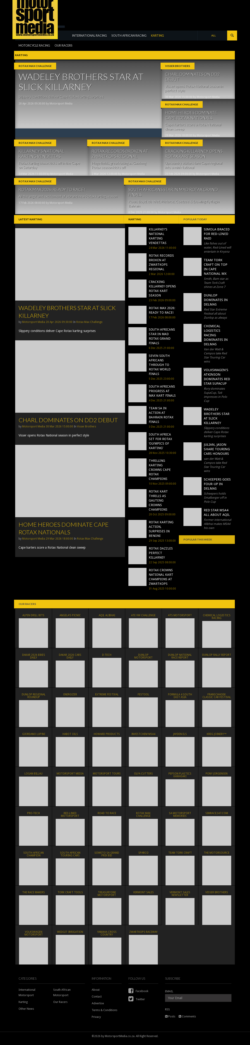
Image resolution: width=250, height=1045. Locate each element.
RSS (167, 1014)
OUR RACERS (63, 55)
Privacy (96, 1021)
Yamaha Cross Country (107, 937)
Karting (23, 1006)
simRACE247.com (216, 816)
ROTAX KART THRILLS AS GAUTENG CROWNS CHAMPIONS (158, 505)
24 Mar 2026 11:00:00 (32, 176)
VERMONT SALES (143, 896)
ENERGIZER (70, 698)
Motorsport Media (61, 103)
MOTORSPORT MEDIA (70, 777)
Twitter (136, 1003)
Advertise (98, 1007)
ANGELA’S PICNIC (70, 619)
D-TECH (106, 658)
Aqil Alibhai (107, 619)
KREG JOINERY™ (217, 737)
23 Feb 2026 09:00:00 (178, 176)
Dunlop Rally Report (216, 658)
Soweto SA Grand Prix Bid (106, 857)
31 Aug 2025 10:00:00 (162, 593)
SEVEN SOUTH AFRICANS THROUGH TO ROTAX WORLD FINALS (160, 369)
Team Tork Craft (180, 856)
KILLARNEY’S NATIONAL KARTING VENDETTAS (41, 156)
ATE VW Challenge (143, 619)
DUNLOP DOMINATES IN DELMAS (216, 304)
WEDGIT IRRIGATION (70, 935)
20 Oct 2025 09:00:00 (162, 519)
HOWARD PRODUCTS (107, 737)
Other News (26, 1013)
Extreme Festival (107, 698)
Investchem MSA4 (143, 737)
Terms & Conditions (104, 1014)
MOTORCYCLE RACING (34, 55)
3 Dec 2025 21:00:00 (161, 431)
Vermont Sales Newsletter (180, 897)
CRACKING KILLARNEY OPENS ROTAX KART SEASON (194, 156)
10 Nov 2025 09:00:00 (162, 488)
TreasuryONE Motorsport (107, 897)
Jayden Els (180, 737)
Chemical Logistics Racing (217, 620)
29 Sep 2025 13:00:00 (162, 545)
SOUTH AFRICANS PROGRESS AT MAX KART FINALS (162, 395)
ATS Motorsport (180, 619)
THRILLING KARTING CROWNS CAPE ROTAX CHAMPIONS (160, 474)
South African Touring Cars (70, 857)
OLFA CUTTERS (143, 777)
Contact (97, 1001)
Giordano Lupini (33, 737)
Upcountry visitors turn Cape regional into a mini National (193, 167)
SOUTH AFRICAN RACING (131, 45)
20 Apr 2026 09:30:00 (32, 103)
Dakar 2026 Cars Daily (70, 660)
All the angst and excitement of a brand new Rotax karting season (68, 199)
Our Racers (60, 1006)
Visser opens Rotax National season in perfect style (194, 88)
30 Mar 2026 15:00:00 (178, 97)
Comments (187, 1021)
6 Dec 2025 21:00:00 (141, 215)
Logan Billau (33, 777)
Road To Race (107, 816)
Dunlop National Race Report (180, 660)
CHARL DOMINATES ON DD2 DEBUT (192, 77)
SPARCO (143, 856)
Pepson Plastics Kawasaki (179, 778)
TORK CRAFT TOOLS (70, 896)
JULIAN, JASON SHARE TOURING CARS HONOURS (217, 453)
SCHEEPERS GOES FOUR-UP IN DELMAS (217, 488)
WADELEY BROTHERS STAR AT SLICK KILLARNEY (81, 82)
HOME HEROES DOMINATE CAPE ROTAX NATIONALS (191, 116)
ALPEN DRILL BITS (33, 619)
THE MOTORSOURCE (216, 856)
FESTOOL (143, 698)
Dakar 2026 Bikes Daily (33, 660)
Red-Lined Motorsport (70, 818)
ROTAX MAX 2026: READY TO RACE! (52, 192)
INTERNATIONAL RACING (92, 45)
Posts (170, 1021)
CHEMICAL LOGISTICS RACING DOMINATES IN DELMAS (216, 340)
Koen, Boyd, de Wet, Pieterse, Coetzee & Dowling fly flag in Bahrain (173, 207)
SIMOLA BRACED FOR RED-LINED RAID (217, 238)
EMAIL (169, 996)
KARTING (160, 45)
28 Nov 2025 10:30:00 (162, 457)
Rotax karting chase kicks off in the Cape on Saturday (49, 167)
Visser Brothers (177, 66)
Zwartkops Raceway (143, 935)
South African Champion (33, 857)
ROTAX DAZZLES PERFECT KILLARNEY (161, 557)
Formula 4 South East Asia (180, 699)
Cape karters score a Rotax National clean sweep (193, 127)
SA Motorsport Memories (180, 818)
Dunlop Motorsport (143, 658)
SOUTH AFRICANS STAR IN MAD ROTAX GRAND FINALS (173, 195)
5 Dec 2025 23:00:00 (161, 383)
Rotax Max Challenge (35, 66)
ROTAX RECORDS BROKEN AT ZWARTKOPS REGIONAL (120, 156)
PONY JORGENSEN (217, 777)
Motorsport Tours (107, 777)
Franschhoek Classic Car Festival (216, 699)
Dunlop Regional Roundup (34, 699)
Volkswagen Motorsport (33, 937)
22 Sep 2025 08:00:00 (162, 567)
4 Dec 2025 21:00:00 (161, 405)
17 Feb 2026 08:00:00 (32, 206)
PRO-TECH (33, 816)
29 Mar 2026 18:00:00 (178, 136)
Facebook (138, 995)
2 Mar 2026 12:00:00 (105, 176)
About (96, 994)
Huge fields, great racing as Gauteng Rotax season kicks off (119, 167)
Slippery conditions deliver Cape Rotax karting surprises (61, 96)
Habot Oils (70, 737)
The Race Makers (33, 896)
